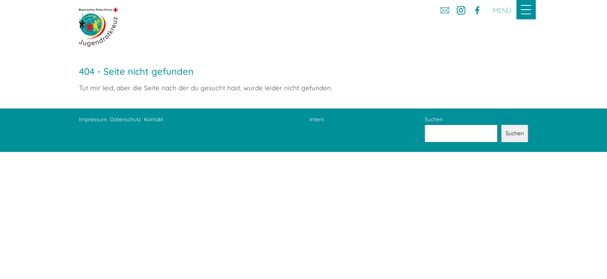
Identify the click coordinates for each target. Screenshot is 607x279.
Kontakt (153, 119)
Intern (316, 119)
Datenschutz (125, 119)
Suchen (434, 119)
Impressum (93, 119)
